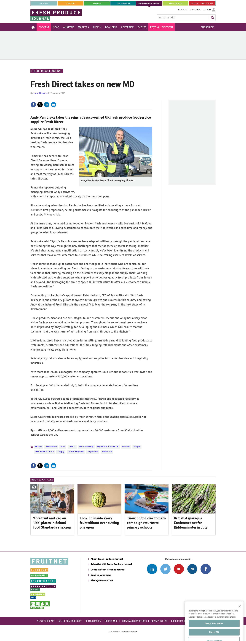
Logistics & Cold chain (107, 446)
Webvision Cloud (130, 631)
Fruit (63, 446)
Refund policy (93, 621)
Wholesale (107, 451)
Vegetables (92, 451)
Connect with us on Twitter (165, 569)
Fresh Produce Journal (46, 71)
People (137, 446)
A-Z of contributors (70, 621)
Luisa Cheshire (40, 93)
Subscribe (195, 10)
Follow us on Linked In (152, 569)
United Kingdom (76, 451)
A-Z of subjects (45, 621)
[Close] (239, 613)
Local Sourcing (86, 446)
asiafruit (97, 3)
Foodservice (51, 446)
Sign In (207, 10)
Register (181, 10)
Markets (126, 446)
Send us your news (101, 575)
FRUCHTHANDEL (123, 3)
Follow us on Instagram (192, 569)
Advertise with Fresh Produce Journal (111, 564)
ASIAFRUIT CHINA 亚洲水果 (202, 3)
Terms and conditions (134, 621)
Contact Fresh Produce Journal (108, 569)
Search (212, 17)
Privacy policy (159, 621)
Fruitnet (44, 3)
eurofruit (70, 3)
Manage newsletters (102, 580)
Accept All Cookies (214, 631)
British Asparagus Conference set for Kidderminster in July (191, 523)
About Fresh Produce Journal (107, 559)
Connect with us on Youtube (179, 569)
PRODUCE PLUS (175, 3)
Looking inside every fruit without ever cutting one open (99, 523)
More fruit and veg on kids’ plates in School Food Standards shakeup (52, 523)
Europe (38, 446)
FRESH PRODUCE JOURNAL (149, 3)
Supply (60, 451)
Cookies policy (179, 621)
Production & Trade (44, 451)
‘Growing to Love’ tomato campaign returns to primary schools (146, 523)
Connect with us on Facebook (206, 569)
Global (72, 446)
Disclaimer (111, 621)
